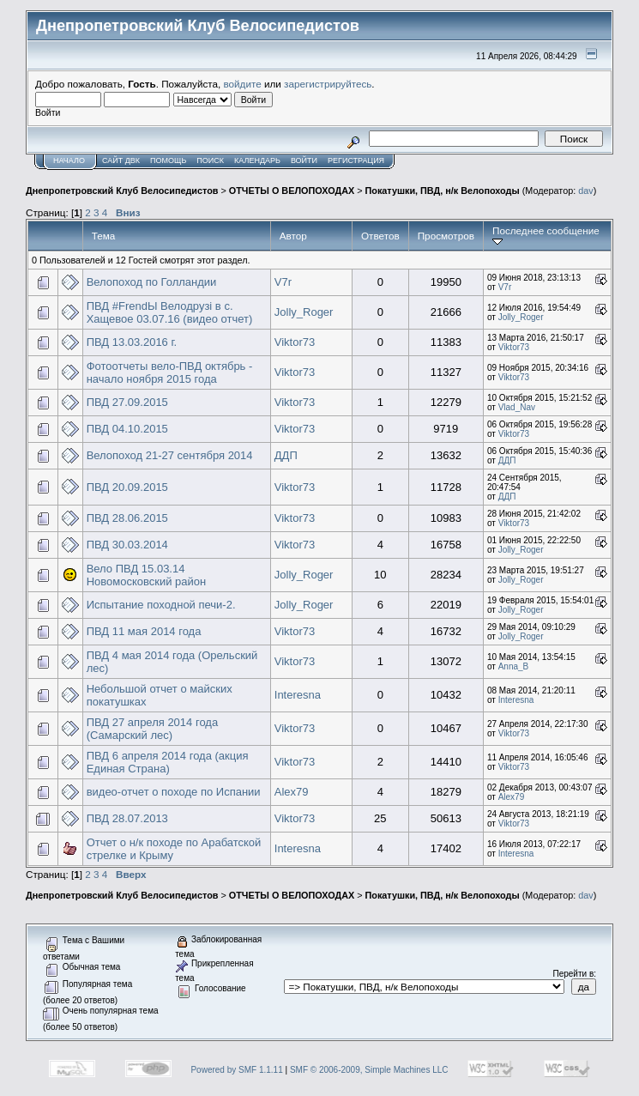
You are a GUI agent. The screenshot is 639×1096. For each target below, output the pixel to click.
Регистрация (356, 160)
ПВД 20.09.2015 (127, 487)
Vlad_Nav (516, 407)
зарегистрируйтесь (327, 83)
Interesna (297, 694)
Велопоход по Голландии (152, 282)
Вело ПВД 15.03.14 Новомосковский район (147, 575)
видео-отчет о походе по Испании (174, 791)
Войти (304, 160)
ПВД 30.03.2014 (127, 544)
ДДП (286, 455)
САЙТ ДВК (121, 160)
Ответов (380, 235)
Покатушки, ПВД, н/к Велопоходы (442, 190)
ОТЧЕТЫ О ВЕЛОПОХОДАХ (291, 190)
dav (585, 190)
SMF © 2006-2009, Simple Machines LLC (369, 1070)
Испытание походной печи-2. (161, 604)
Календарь (257, 160)
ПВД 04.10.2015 (127, 428)
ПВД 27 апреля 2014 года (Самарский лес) (153, 729)
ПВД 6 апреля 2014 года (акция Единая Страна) (168, 762)
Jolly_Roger (304, 312)
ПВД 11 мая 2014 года (144, 631)
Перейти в (573, 973)
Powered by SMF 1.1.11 (236, 1070)
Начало (69, 160)
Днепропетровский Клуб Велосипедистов (122, 190)
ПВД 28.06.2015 (127, 518)
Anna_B (513, 666)
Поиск (210, 160)
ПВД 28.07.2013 (127, 818)
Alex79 (291, 791)
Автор (293, 235)
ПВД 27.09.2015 (127, 402)
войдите (243, 83)
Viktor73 (294, 342)
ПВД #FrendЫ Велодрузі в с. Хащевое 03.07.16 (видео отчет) (170, 312)
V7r (283, 282)
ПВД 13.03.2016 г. (132, 342)
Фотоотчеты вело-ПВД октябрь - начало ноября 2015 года (170, 372)
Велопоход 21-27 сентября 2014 (170, 455)
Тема (104, 235)
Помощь (168, 160)
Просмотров (446, 235)
